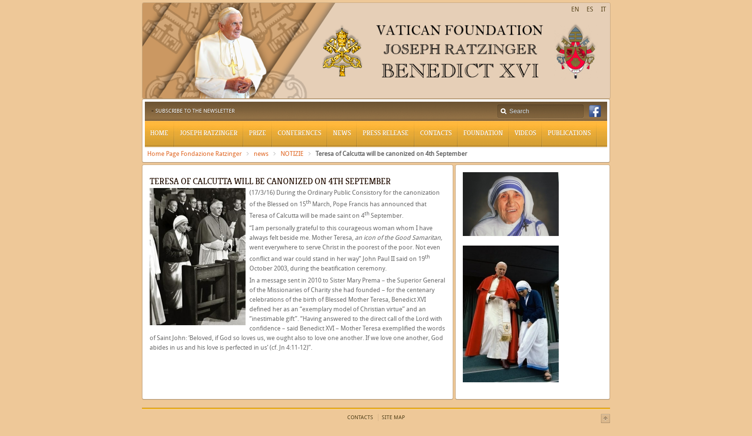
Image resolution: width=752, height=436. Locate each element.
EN (575, 9)
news (261, 153)
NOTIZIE (292, 153)
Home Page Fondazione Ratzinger (194, 153)
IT (603, 9)
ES (590, 9)
